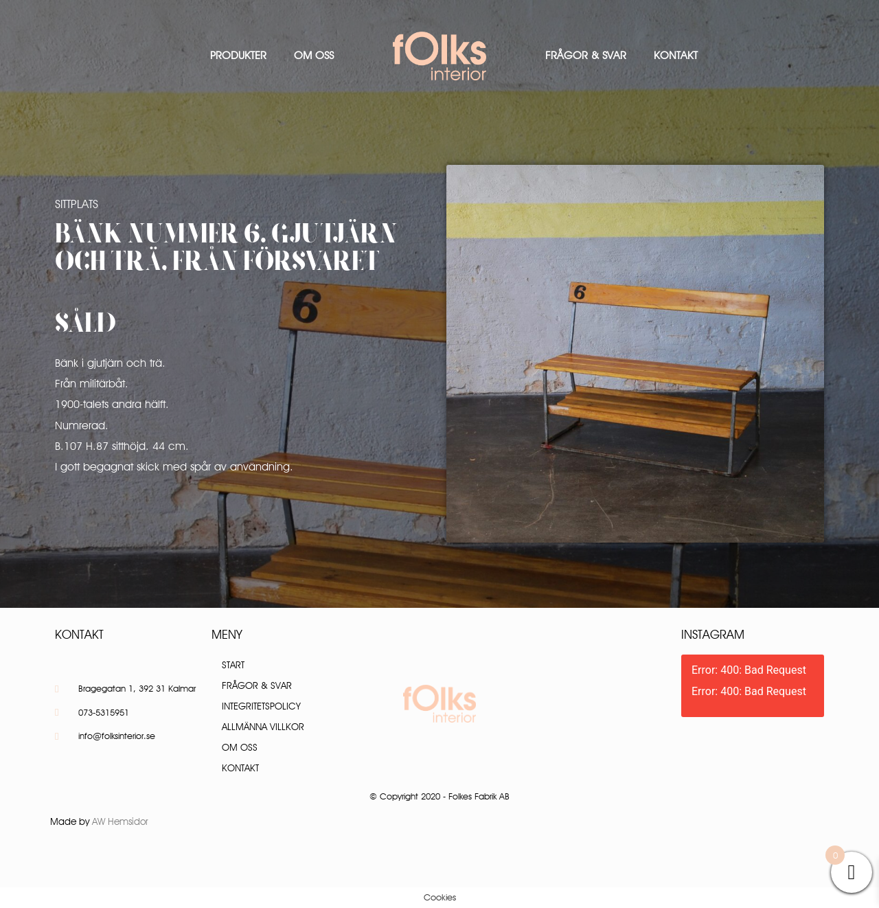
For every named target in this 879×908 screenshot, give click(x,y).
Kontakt (676, 55)
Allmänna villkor (263, 726)
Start (233, 664)
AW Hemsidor (120, 821)
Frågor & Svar (585, 55)
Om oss (314, 55)
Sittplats (76, 204)
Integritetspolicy (261, 706)
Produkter (238, 55)
